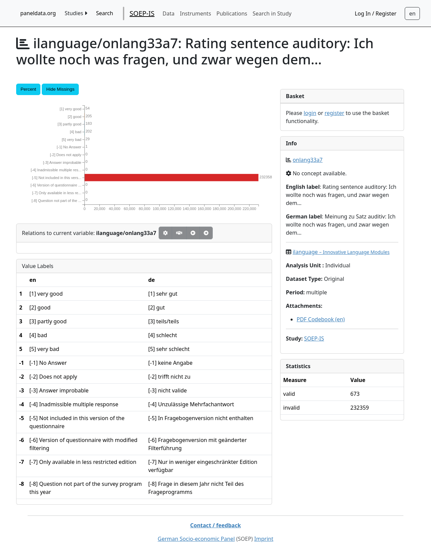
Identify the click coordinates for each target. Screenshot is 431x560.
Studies (76, 13)
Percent (28, 89)
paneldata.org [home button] (38, 13)
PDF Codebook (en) (321, 319)
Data (168, 13)
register (334, 113)
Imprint (263, 538)
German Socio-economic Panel (196, 538)
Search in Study (272, 13)
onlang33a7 (308, 160)
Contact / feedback (215, 525)
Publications (232, 13)
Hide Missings (60, 89)
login (310, 113)
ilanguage (341, 252)
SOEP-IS (142, 13)
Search (104, 13)
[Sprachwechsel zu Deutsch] (412, 13)
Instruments (195, 13)
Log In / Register (376, 13)
